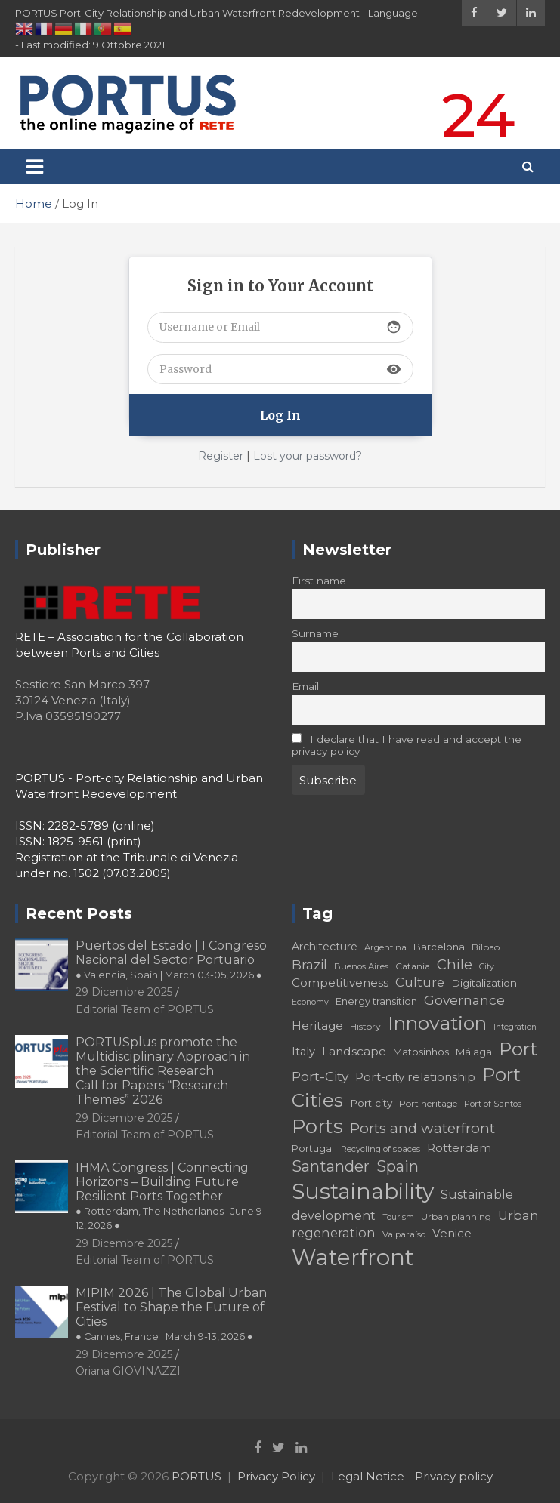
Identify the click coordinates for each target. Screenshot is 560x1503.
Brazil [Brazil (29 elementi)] (309, 964)
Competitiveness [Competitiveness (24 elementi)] (340, 982)
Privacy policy (454, 1476)
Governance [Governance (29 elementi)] (464, 1000)
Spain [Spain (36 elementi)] (397, 1166)
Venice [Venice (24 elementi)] (452, 1233)
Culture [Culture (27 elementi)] (419, 982)
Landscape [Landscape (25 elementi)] (354, 1051)
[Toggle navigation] (34, 166)
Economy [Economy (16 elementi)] (310, 1002)
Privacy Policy (276, 1476)
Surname (315, 633)
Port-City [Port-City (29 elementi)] (320, 1076)
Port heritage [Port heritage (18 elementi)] (428, 1103)
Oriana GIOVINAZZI (128, 1371)
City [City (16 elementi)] (486, 967)
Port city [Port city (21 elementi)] (371, 1103)
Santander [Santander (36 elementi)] (331, 1166)
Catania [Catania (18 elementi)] (412, 966)
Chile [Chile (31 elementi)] (454, 964)
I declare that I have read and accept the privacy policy (407, 745)
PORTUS (196, 1476)
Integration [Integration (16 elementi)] (515, 1027)
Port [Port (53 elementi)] (518, 1049)
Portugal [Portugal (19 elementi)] (313, 1148)
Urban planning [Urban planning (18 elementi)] (456, 1216)
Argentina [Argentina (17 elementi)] (385, 947)
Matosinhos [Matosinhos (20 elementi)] (421, 1052)
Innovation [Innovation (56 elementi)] (437, 1023)
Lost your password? (307, 456)
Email (305, 686)
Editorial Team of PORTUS (145, 1009)
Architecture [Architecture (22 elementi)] (324, 946)
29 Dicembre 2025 (124, 992)
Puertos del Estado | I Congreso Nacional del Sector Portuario (171, 959)
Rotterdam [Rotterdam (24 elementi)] (459, 1148)
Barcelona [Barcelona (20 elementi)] (439, 947)
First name (319, 580)
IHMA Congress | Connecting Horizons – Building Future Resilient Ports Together (171, 1196)
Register (220, 456)
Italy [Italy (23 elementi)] (303, 1051)
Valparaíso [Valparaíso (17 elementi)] (403, 1234)
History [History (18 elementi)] (365, 1026)
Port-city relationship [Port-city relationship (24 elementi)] (415, 1077)
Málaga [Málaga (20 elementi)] (474, 1052)
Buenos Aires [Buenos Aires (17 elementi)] (361, 966)
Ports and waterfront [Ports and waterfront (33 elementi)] (422, 1128)
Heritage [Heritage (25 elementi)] (317, 1025)
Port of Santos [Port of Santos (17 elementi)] (492, 1103)
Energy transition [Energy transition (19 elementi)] (376, 1001)
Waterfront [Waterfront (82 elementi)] (353, 1257)
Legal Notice (367, 1476)
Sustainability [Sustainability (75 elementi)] (363, 1191)
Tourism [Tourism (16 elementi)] (398, 1217)
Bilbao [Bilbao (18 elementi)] (486, 947)
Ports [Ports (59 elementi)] (317, 1126)
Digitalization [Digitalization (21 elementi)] (484, 983)
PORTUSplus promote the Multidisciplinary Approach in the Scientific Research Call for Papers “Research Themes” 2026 (163, 1071)
